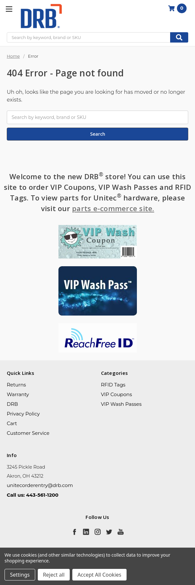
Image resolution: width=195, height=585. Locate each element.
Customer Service (28, 433)
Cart (12, 423)
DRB (12, 404)
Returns (16, 385)
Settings (20, 574)
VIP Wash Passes (121, 404)
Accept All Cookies (99, 574)
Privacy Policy (23, 414)
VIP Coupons (116, 394)
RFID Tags (113, 385)
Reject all (54, 574)
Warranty (18, 394)
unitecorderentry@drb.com (40, 485)
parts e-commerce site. (113, 208)
